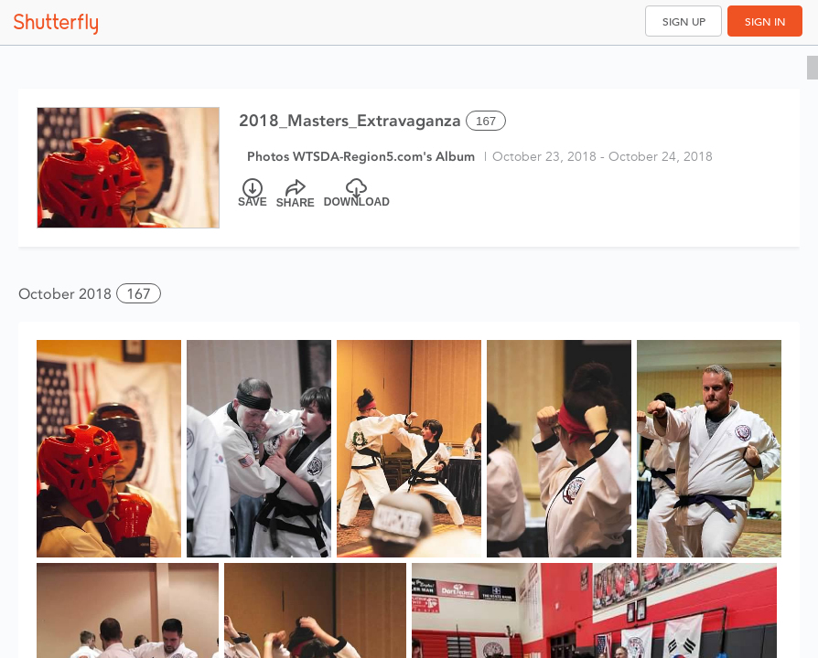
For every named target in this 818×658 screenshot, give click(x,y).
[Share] (295, 193)
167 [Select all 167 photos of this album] (486, 121)
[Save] (252, 193)
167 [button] (138, 293)
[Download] (357, 193)
